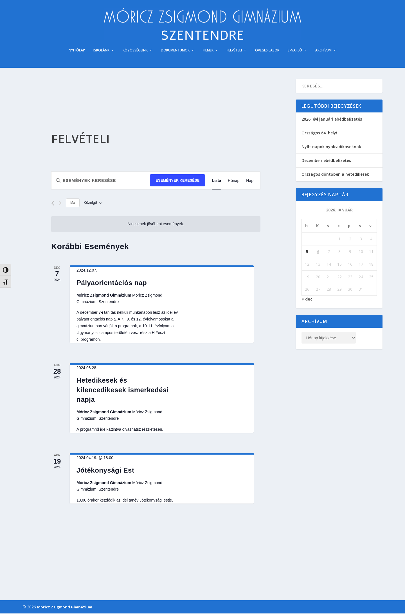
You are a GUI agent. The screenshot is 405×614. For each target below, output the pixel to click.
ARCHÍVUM (323, 51)
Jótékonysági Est (105, 471)
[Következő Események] (60, 204)
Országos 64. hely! (319, 133)
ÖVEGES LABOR (267, 51)
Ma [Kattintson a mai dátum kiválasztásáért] (72, 204)
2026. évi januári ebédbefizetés (332, 119)
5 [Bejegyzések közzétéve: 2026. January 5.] (307, 252)
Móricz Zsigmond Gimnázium (64, 607)
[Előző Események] (52, 204)
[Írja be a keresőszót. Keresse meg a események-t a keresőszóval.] (100, 181)
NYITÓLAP (77, 51)
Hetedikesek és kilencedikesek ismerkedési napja (122, 390)
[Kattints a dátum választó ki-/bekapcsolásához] (93, 203)
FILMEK (208, 51)
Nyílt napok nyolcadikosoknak (331, 147)
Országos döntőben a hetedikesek (335, 175)
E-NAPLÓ (295, 51)
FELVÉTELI (234, 51)
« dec (307, 299)
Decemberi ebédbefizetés (326, 161)
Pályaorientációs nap (111, 283)
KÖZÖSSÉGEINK (135, 51)
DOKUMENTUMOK (175, 51)
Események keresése (177, 181)
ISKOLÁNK (101, 51)
